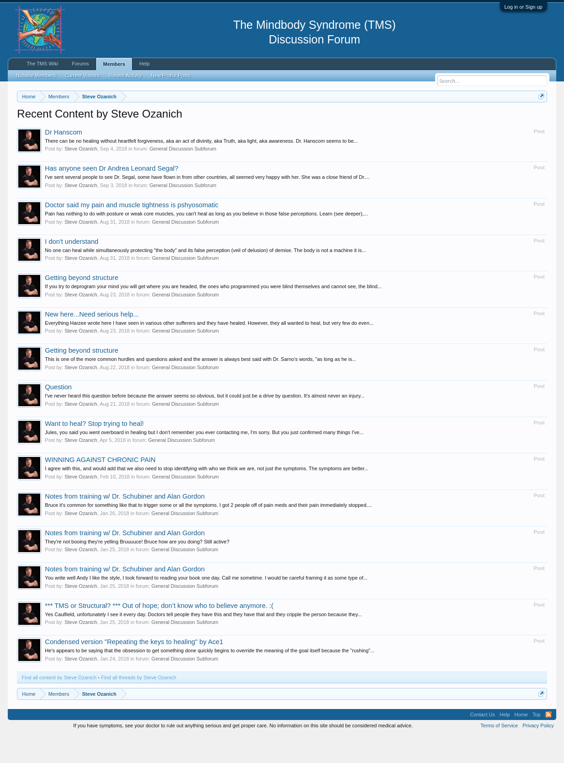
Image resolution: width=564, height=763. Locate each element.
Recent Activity (125, 75)
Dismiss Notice (539, 117)
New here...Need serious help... (91, 341)
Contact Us (482, 742)
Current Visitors (82, 75)
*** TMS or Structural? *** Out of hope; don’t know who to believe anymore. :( (159, 633)
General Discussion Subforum (182, 176)
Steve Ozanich (80, 176)
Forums (80, 63)
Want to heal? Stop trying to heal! (94, 451)
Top (536, 742)
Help (144, 63)
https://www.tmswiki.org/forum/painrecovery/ (435, 118)
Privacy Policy (537, 753)
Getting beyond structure (81, 305)
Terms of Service (499, 753)
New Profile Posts (171, 75)
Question (58, 414)
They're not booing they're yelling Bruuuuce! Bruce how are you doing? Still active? (137, 569)
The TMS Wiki (42, 63)
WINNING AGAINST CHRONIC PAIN (100, 487)
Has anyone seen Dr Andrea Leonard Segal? (111, 196)
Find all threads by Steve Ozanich (138, 705)
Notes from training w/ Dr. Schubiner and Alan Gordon (125, 523)
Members (114, 64)
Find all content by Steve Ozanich (58, 705)
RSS (548, 742)
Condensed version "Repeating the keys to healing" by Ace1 (134, 669)
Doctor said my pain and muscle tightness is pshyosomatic (131, 232)
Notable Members (36, 75)
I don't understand (71, 269)
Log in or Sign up (524, 7)
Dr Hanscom (63, 159)
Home (521, 742)
